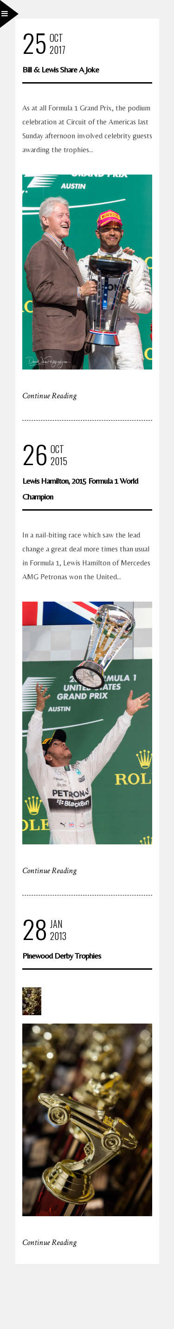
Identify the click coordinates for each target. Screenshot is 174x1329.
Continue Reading (49, 395)
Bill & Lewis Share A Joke (60, 69)
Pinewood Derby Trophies (61, 955)
